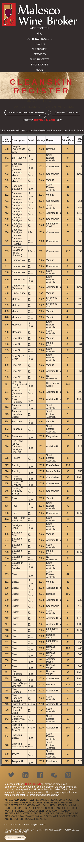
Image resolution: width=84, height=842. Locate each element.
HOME (39, 69)
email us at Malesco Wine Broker (26, 112)
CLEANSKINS (39, 49)
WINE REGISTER (39, 28)
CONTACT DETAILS (15, 837)
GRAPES (40, 44)
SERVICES (39, 54)
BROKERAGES (39, 64)
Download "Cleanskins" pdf (59, 114)
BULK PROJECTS (40, 59)
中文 (39, 33)
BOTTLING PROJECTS (39, 39)
